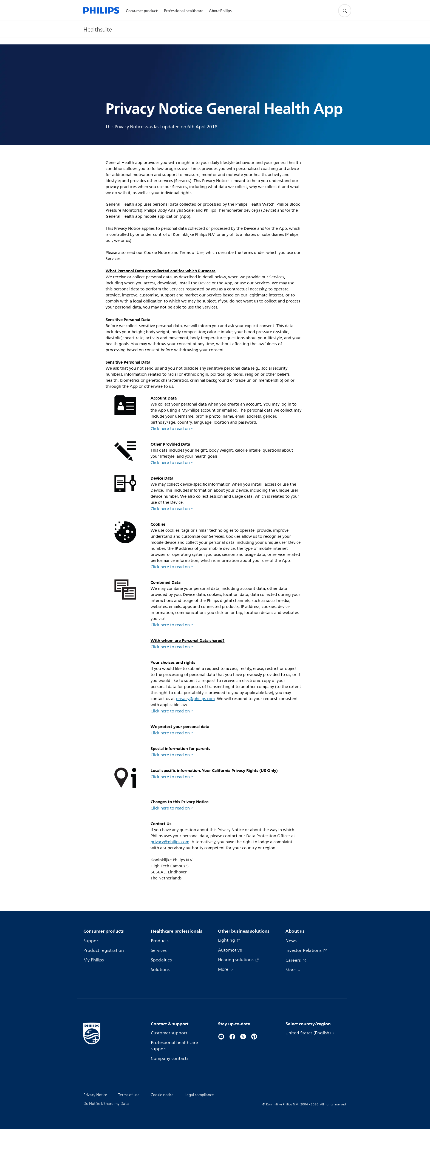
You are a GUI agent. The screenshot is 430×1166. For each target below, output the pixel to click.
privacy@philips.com (195, 708)
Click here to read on (170, 428)
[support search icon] (344, 10)
